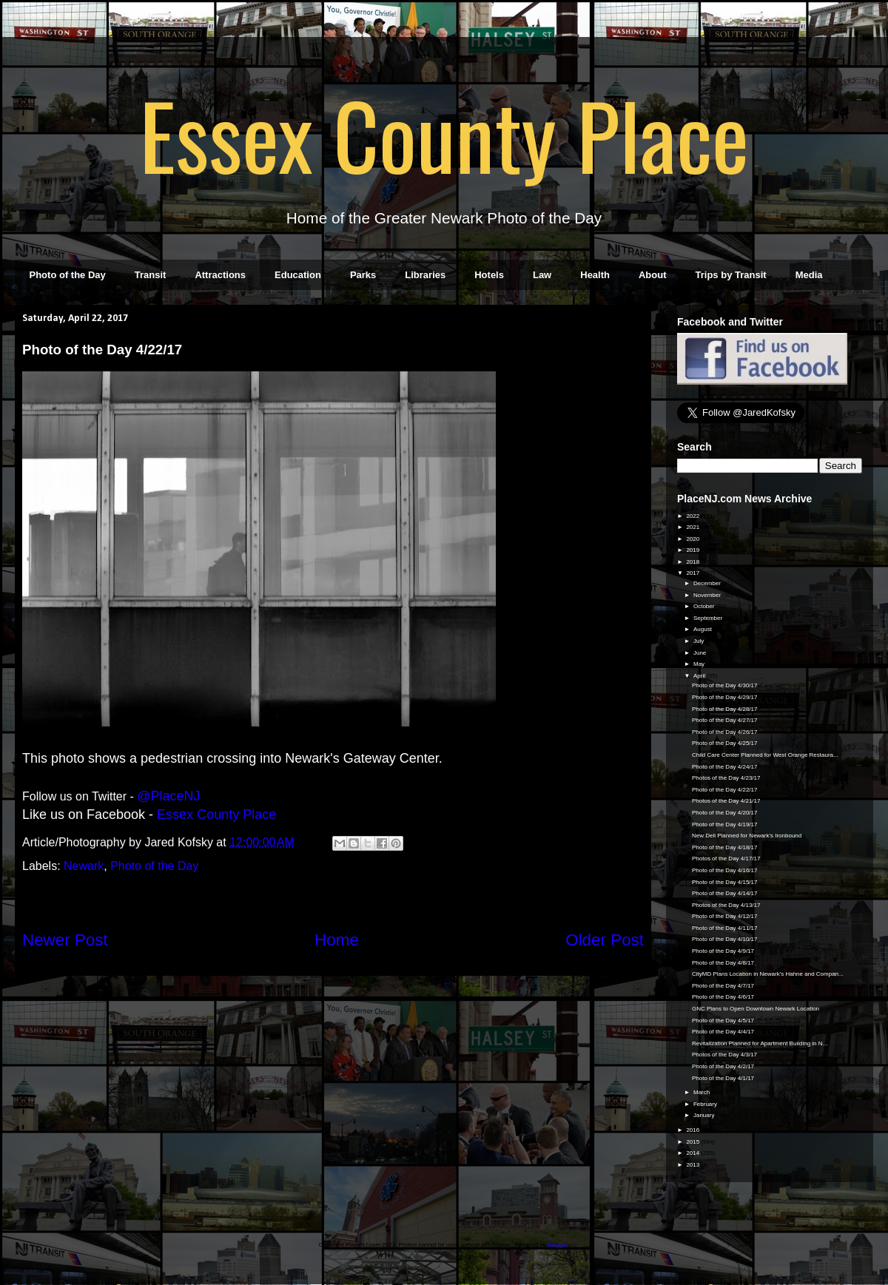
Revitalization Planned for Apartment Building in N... (759, 1043)
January (704, 1115)
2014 (693, 1153)
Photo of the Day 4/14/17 (725, 893)
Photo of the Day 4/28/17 (725, 709)
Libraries (425, 274)
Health (595, 274)
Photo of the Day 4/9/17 (723, 951)
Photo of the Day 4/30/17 (725, 685)
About (653, 274)
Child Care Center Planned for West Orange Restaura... (765, 755)
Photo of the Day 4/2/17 (723, 1066)
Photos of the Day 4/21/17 (726, 800)
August (703, 629)
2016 (693, 1130)
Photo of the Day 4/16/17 (725, 870)
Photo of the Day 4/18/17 (725, 847)
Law (542, 274)
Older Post (604, 940)
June (700, 653)
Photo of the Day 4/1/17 (723, 1078)
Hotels (489, 274)
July (699, 641)
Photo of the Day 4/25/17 (725, 743)
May (699, 664)
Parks (363, 274)
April (700, 675)
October (704, 606)
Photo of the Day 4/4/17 (723, 1031)
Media (809, 274)
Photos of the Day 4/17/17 (726, 858)
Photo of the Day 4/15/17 (725, 882)
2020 (693, 539)
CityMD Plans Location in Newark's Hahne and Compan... (768, 974)
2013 (693, 1164)
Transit (150, 274)
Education (298, 274)
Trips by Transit (731, 274)
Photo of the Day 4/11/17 (725, 928)
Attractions (220, 274)
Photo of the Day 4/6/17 (723, 997)
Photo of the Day (68, 274)
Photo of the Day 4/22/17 (725, 789)
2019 (693, 550)
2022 (693, 516)
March (702, 1092)
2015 (693, 1142)
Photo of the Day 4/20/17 (725, 812)
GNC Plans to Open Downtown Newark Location (755, 1008)
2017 (693, 573)
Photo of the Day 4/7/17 (723, 985)
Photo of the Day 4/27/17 (725, 720)
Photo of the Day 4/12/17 (725, 916)
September (708, 618)
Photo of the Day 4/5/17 (723, 1020)
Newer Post (65, 940)
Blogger (558, 1244)
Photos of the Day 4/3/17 (724, 1054)
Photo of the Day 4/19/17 (725, 824)
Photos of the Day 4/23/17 (726, 778)
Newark (84, 866)
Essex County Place (444, 134)
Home (336, 940)
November (707, 595)
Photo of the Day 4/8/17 (723, 962)
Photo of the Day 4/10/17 (725, 939)
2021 (693, 527)
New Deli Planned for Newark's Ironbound (746, 835)
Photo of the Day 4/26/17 (725, 732)
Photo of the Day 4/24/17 (725, 766)
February (706, 1104)
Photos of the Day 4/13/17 (726, 905)
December (707, 583)
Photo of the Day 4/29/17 (725, 697)
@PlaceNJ (168, 796)
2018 (693, 562)
